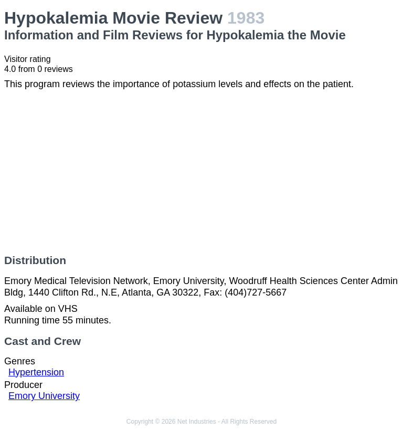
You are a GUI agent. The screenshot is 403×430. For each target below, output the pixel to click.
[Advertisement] (201, 172)
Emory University (44, 396)
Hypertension (36, 372)
